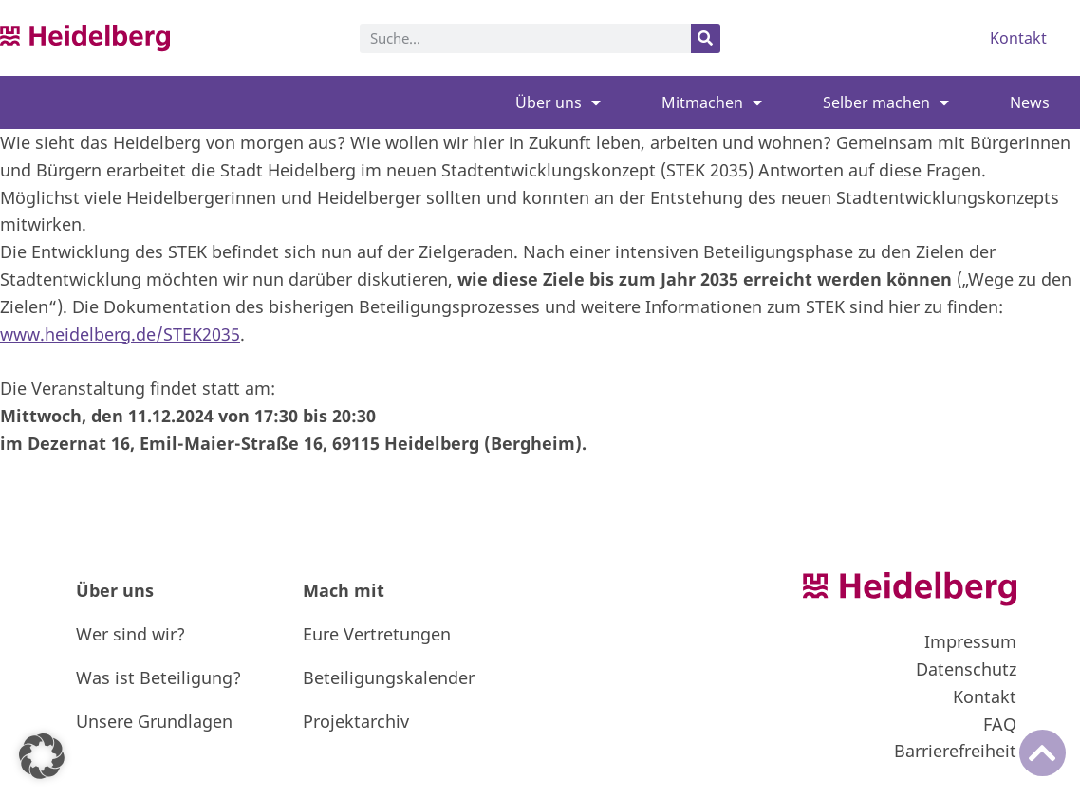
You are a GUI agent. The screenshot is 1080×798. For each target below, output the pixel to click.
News (1030, 102)
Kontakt (1018, 38)
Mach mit (343, 590)
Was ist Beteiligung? (158, 677)
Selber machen (886, 102)
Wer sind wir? (130, 633)
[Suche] (705, 38)
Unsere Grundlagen (154, 721)
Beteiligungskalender (389, 677)
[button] (42, 756)
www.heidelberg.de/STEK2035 (120, 334)
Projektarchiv (356, 721)
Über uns (558, 102)
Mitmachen (711, 102)
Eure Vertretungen (377, 633)
